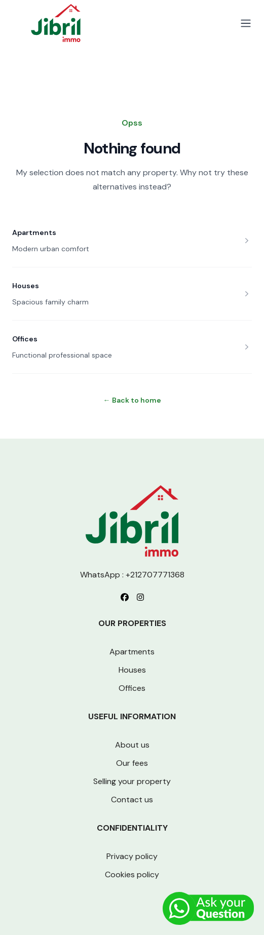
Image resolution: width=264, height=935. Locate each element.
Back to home (132, 400)
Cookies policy (132, 874)
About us (132, 744)
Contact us (132, 799)
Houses (25, 285)
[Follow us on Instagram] (140, 597)
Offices (24, 338)
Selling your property (132, 781)
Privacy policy (132, 856)
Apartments (34, 232)
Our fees (132, 763)
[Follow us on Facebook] (125, 597)
